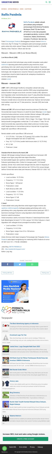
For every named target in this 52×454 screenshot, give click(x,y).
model (44, 112)
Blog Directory (15, 392)
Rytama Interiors (15, 416)
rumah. (9, 79)
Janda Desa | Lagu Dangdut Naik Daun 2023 (25, 346)
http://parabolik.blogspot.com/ (15, 249)
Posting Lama (45, 272)
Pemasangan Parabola (13, 41)
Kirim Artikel (23, 447)
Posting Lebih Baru (7, 272)
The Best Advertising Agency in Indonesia (24, 323)
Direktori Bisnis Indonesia (30, 452)
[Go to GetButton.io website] (5, 452)
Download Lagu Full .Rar (18, 335)
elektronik (4, 64)
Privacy (32, 447)
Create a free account (25, 439)
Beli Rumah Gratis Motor (18, 370)
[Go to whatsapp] (4, 448)
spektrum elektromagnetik (10, 208)
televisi (43, 41)
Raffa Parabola (29, 22)
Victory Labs (14, 381)
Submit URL (12, 447)
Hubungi (40, 447)
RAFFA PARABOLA (15, 247)
